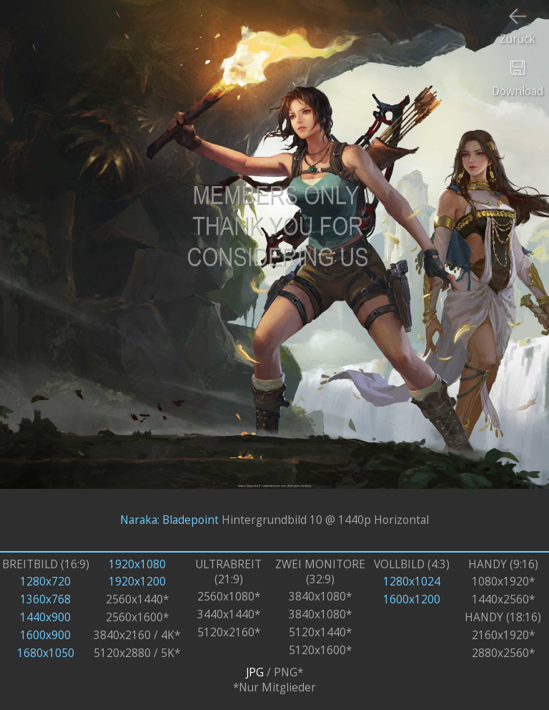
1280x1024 (411, 581)
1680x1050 (45, 653)
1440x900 (45, 617)
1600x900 (45, 635)
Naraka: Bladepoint (169, 519)
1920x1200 (137, 581)
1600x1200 (411, 599)
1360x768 (45, 599)
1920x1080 (137, 564)
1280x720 (45, 581)
